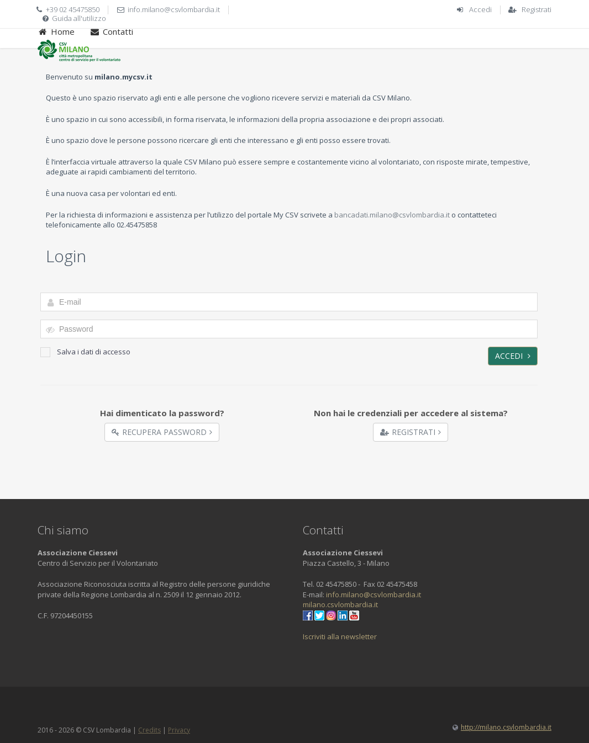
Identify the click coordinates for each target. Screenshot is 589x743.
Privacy (179, 730)
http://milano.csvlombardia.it (506, 727)
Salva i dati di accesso (85, 352)
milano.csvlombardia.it (340, 604)
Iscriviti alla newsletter (340, 636)
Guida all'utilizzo (79, 18)
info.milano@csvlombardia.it (174, 9)
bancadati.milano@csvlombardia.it (392, 215)
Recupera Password (162, 432)
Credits (149, 730)
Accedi (480, 9)
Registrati (536, 9)
